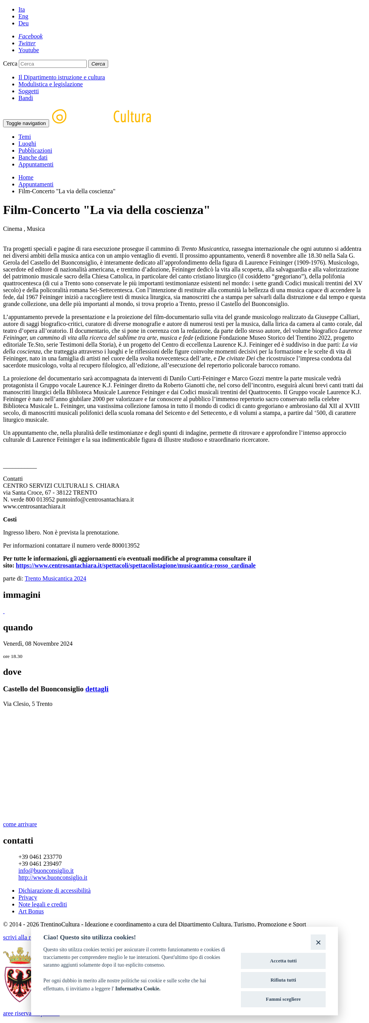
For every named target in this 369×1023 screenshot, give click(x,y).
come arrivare (20, 824)
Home (25, 177)
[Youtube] (28, 50)
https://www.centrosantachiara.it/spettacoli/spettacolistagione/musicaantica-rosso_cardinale (135, 565)
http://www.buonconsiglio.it (52, 877)
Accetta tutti (283, 961)
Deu (23, 23)
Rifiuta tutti (283, 980)
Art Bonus (31, 911)
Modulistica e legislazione (50, 84)
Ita (21, 9)
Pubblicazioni (35, 150)
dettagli (97, 689)
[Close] (318, 941)
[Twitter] (27, 43)
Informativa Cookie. (138, 989)
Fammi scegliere (283, 999)
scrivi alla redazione (28, 937)
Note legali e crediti (42, 904)
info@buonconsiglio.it (46, 870)
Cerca (10, 63)
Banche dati (33, 157)
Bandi (25, 98)
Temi (24, 136)
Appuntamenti (36, 164)
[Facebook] (30, 36)
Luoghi (27, 143)
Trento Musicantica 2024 (55, 578)
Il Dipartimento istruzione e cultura (61, 77)
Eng (23, 16)
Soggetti (28, 91)
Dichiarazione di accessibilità (54, 890)
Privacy (27, 897)
